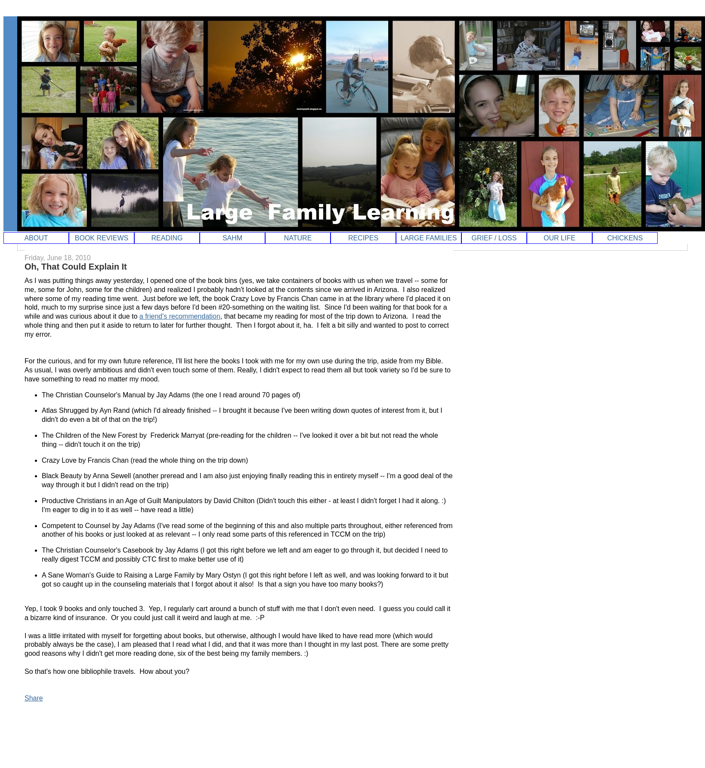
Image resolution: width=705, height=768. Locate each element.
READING (167, 238)
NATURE (298, 238)
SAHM (232, 238)
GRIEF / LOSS (494, 238)
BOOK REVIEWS (101, 238)
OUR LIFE (559, 238)
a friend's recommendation (179, 316)
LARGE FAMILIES (429, 238)
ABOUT (36, 238)
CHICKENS (625, 238)
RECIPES (363, 238)
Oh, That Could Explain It (76, 266)
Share (34, 698)
